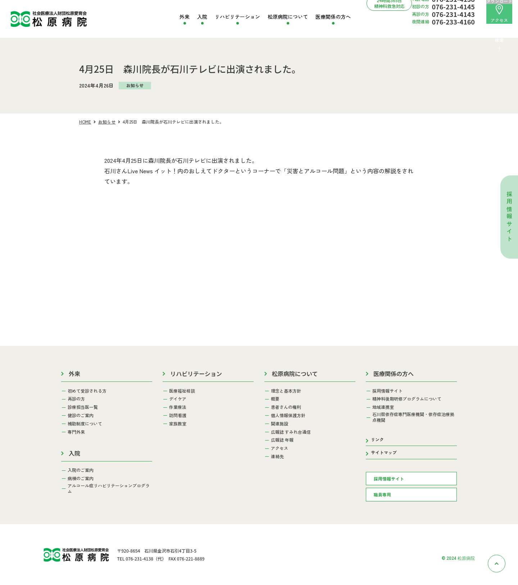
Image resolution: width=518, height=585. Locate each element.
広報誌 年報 (282, 440)
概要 (275, 399)
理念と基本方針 (286, 391)
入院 (202, 16)
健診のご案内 (81, 415)
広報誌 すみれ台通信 (291, 432)
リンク (377, 439)
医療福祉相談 (182, 391)
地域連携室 (383, 407)
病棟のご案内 (81, 478)
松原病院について (288, 16)
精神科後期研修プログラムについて (406, 399)
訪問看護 (177, 415)
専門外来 (76, 432)
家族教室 (177, 424)
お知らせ (106, 122)
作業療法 (177, 407)
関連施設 (279, 424)
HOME (85, 122)
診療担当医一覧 (83, 407)
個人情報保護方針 (288, 415)
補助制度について (85, 424)
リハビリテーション (237, 16)
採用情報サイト (509, 217)
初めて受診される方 (87, 391)
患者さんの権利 (286, 407)
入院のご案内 (81, 470)
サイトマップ (384, 452)
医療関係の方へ (333, 16)
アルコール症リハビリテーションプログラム (109, 488)
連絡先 (277, 456)
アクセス (499, 13)
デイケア (177, 399)
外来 (185, 16)
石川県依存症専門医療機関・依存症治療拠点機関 (413, 417)
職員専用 (382, 494)
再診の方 (76, 399)
